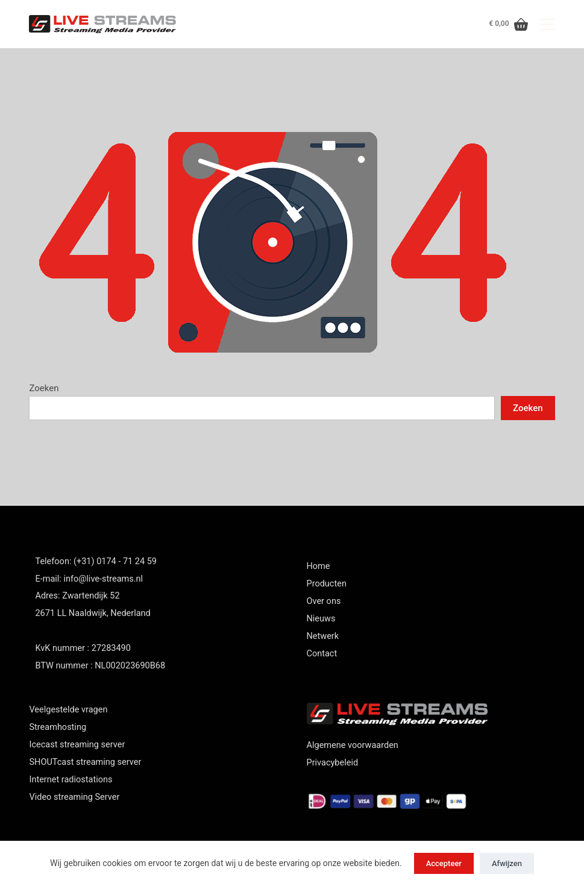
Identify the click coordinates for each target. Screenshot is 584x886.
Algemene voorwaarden (352, 745)
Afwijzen (507, 863)
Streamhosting (57, 727)
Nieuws (321, 619)
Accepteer (444, 863)
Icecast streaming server (77, 745)
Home (318, 566)
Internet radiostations (70, 779)
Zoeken (43, 388)
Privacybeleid (333, 763)
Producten (327, 584)
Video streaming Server (74, 797)
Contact (322, 654)
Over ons (324, 601)
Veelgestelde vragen (68, 710)
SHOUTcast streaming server (85, 762)
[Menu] (547, 24)
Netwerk (323, 636)
